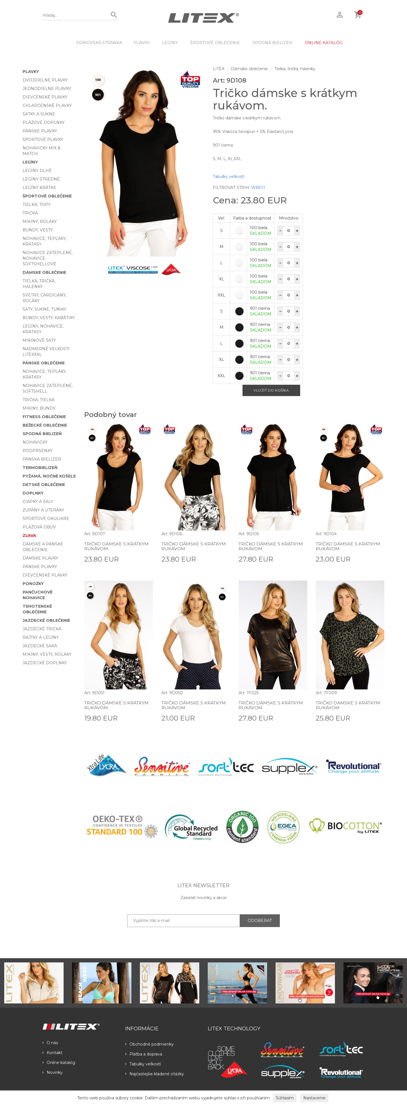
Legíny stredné (41, 179)
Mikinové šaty (39, 340)
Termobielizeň (40, 467)
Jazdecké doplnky (45, 662)
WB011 (258, 187)
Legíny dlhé (37, 170)
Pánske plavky (40, 131)
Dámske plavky (40, 558)
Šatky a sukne (39, 114)
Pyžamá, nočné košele (49, 476)
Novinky (52, 1072)
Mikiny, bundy (39, 408)
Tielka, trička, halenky (294, 68)
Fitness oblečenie (44, 416)
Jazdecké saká (40, 645)
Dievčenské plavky (45, 97)
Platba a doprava (143, 1054)
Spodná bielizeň (272, 42)
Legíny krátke (39, 187)
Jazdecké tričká (42, 628)
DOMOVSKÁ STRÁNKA (99, 42)
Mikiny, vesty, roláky (47, 654)
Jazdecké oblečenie (46, 620)
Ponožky (33, 583)
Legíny (170, 42)
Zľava (29, 535)
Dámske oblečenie (44, 272)
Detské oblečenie (44, 484)
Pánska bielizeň (42, 459)
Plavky (141, 42)
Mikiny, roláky (40, 221)
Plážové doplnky (44, 122)
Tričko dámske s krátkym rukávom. (117, 546)
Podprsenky (38, 450)
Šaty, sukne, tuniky (44, 309)
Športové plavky (43, 139)
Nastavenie (314, 1097)
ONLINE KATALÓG (324, 42)
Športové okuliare (46, 518)
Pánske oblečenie (44, 363)
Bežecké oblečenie (45, 425)
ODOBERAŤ (260, 920)
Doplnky (33, 493)
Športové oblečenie (215, 42)
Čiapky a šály (38, 501)
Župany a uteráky (43, 510)
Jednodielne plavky (47, 88)
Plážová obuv (39, 527)
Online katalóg (58, 1062)
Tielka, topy (37, 204)
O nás (50, 1042)
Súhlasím (285, 1097)
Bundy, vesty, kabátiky (49, 317)
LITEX (218, 68)
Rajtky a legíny (41, 637)
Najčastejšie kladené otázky (154, 1073)
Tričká (30, 213)
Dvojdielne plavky (45, 80)
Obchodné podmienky (149, 1044)
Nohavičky (35, 442)
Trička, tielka (39, 399)
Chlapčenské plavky (47, 105)
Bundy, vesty (38, 230)
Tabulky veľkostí (228, 176)
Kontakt (52, 1052)
